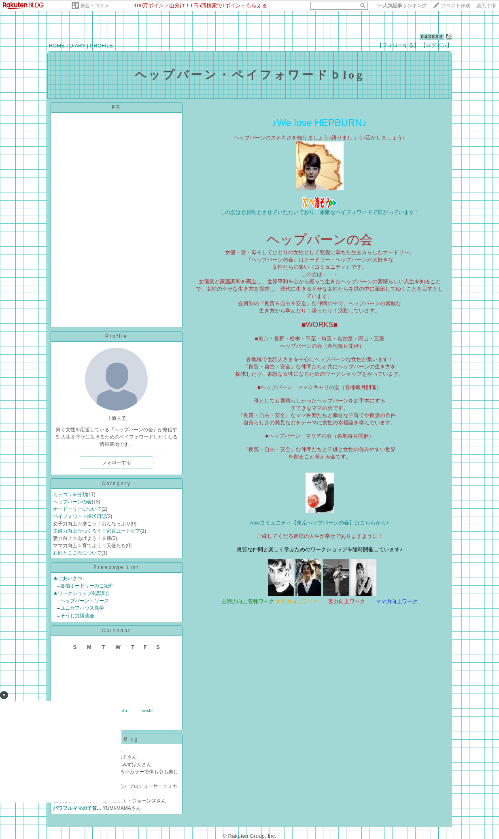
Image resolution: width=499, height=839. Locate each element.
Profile (116, 336)
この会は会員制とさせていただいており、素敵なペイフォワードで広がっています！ (320, 212)
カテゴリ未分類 (70, 494)
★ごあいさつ (67, 578)
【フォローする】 (398, 45)
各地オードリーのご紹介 (87, 586)
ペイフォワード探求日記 (79, 516)
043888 (431, 37)
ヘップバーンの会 (72, 502)
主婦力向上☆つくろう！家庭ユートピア (96, 531)
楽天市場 (486, 6)
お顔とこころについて (77, 553)
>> (402, 6)
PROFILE (101, 46)
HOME (57, 46)
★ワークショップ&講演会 (81, 593)
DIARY (77, 46)
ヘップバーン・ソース (84, 601)
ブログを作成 (455, 6)
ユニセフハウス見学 (82, 608)
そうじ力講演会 (77, 616)
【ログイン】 (436, 45)
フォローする (116, 462)
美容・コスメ (94, 6)
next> (147, 710)
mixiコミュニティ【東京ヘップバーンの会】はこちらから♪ (319, 523)
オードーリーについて (77, 509)
